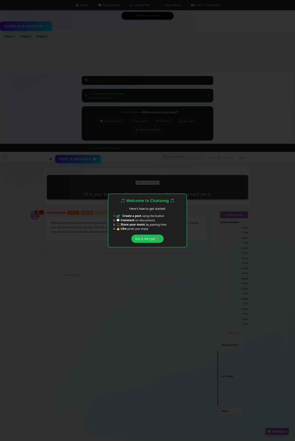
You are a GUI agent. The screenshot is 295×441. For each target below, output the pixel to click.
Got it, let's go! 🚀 (147, 239)
